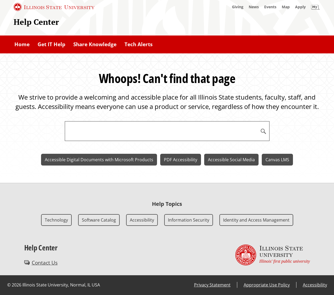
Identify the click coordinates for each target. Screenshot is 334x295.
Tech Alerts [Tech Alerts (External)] (138, 44)
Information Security (188, 220)
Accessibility (142, 220)
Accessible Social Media (231, 160)
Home (22, 44)
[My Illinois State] (315, 7)
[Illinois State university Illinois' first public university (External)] (272, 255)
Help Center (36, 22)
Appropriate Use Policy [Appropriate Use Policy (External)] (267, 285)
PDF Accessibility (180, 160)
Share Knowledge (94, 44)
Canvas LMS (277, 160)
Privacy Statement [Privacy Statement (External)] (212, 285)
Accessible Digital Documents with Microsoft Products (99, 160)
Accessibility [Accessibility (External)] (315, 285)
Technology (56, 220)
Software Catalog (99, 220)
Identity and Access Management (256, 220)
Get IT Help (51, 44)
